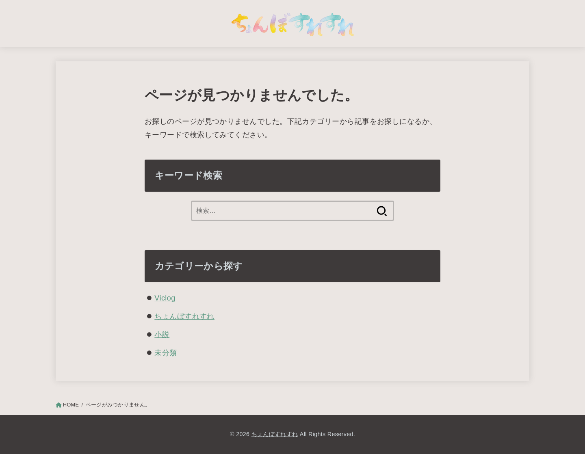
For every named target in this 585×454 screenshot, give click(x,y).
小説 (161, 335)
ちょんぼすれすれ (184, 316)
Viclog (164, 298)
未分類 (165, 353)
